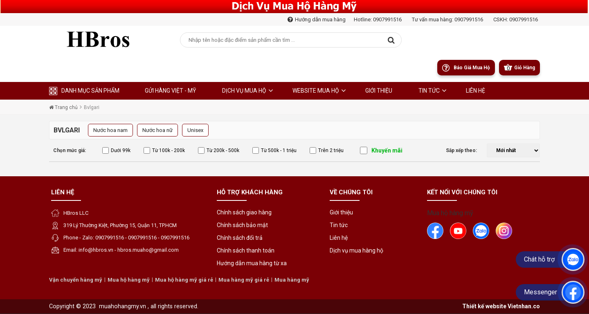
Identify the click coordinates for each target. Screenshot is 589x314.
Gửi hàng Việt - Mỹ (170, 90)
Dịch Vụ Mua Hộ (244, 90)
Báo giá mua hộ (472, 68)
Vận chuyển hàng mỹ (75, 280)
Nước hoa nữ (157, 130)
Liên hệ (62, 192)
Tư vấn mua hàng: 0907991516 (447, 19)
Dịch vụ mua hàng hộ (356, 250)
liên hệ (475, 90)
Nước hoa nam (110, 130)
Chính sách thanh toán (245, 250)
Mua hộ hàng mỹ (450, 213)
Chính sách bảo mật (242, 225)
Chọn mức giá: (69, 150)
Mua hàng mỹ (291, 280)
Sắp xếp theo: (461, 150)
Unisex (195, 130)
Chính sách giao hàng (244, 212)
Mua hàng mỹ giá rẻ (243, 280)
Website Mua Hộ (315, 90)
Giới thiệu (378, 90)
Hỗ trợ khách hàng (250, 192)
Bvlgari (91, 107)
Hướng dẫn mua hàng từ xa (252, 263)
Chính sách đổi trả (240, 237)
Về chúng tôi (351, 192)
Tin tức (429, 90)
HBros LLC (75, 213)
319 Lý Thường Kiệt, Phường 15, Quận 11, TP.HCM (120, 225)
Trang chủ (63, 107)
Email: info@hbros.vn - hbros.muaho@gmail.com (121, 250)
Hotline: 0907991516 (378, 19)
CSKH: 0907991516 (515, 19)
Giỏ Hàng (524, 68)
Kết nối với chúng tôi (462, 192)
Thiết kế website (484, 306)
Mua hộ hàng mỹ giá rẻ (184, 280)
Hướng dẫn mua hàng (317, 19)
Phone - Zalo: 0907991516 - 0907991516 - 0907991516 (126, 237)
